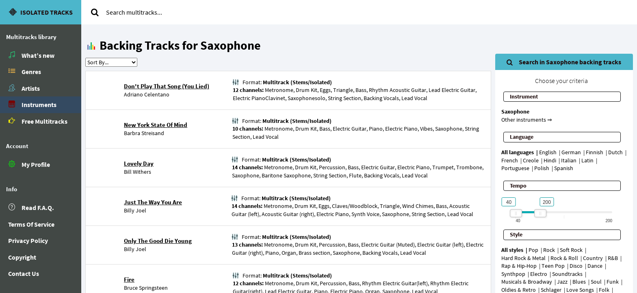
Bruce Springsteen (146, 287)
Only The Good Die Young (158, 241)
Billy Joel (135, 210)
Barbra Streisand (144, 133)
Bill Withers (137, 171)
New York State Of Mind (155, 125)
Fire (129, 279)
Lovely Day (139, 163)
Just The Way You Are (153, 202)
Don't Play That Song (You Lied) (166, 86)
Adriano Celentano (146, 94)
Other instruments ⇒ (526, 119)
